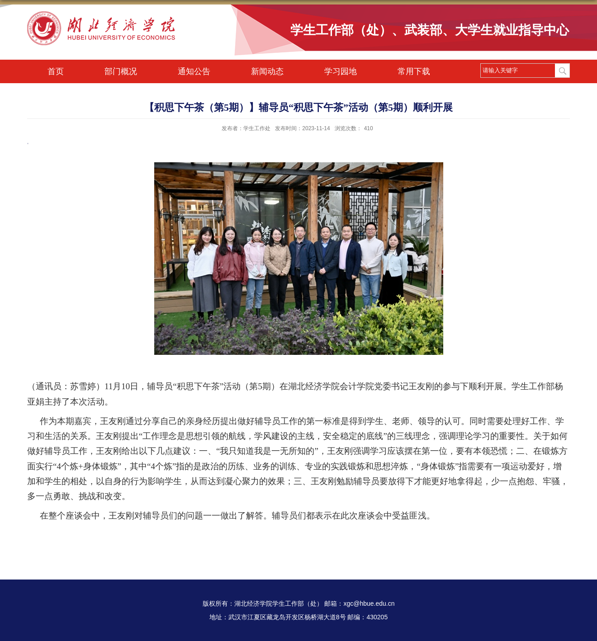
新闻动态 (267, 71)
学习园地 (340, 71)
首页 (55, 71)
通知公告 (194, 71)
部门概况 (120, 71)
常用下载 (414, 71)
